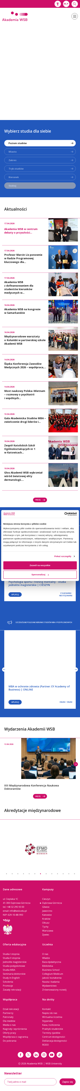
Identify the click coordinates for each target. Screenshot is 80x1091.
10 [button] (57, 873)
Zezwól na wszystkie (40, 565)
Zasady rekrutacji (12, 989)
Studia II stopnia (11, 958)
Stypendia (47, 1021)
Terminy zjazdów (51, 1032)
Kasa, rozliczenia (51, 1024)
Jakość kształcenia (51, 977)
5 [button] (29, 873)
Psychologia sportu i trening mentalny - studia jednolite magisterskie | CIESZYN (37, 583)
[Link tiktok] (59, 1055)
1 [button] (6, 873)
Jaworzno (47, 910)
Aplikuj (15, 594)
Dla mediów (9, 1021)
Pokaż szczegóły (62, 556)
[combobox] (66, 4)
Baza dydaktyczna (51, 961)
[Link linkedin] (36, 1055)
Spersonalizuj (40, 574)
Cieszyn (46, 899)
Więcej (40, 500)
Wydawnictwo (49, 985)
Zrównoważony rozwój (54, 989)
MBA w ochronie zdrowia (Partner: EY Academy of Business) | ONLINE (39, 688)
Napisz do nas (49, 1013)
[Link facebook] (20, 1055)
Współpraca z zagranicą (15, 1036)
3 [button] (17, 873)
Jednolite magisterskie (14, 961)
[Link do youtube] (52, 1055)
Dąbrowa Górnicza (52, 902)
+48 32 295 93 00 (15, 906)
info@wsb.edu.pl (18, 910)
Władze (46, 958)
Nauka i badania (50, 981)
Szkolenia (8, 981)
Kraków (46, 918)
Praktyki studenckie (52, 1028)
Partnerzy (8, 1013)
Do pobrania (9, 1040)
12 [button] (68, 873)
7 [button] (40, 873)
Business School (50, 969)
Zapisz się (67, 1081)
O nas (45, 954)
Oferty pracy (9, 1032)
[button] (58, 4)
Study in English (11, 977)
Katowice (47, 914)
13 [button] (74, 873)
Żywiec (45, 934)
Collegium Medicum (52, 973)
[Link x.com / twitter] (28, 1055)
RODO (45, 1044)
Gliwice (45, 906)
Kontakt (46, 1009)
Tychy (45, 926)
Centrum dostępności (53, 1036)
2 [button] (12, 873)
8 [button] (46, 873)
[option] (40, 69)
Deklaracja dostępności (54, 1040)
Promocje (8, 985)
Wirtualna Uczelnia (52, 1017)
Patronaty (8, 1017)
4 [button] (23, 873)
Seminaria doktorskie (14, 973)
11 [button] (63, 873)
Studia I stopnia (11, 954)
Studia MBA (9, 969)
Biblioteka (47, 965)
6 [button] (34, 873)
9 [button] (51, 873)
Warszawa (47, 930)
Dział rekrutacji (11, 1009)
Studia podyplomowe (14, 965)
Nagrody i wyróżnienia (15, 1028)
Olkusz (45, 922)
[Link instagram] (44, 1055)
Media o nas (9, 1024)
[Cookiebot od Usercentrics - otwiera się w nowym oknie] (64, 514)
